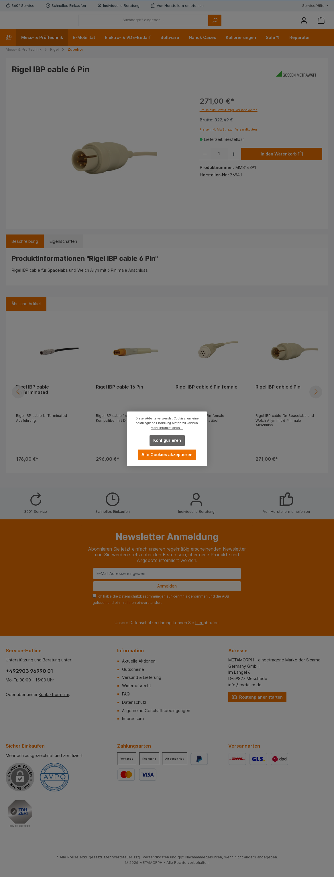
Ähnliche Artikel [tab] (26, 312)
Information (130, 650)
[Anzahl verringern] (205, 162)
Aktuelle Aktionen (139, 661)
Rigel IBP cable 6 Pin (278, 395)
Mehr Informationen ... (167, 427)
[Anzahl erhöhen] (233, 162)
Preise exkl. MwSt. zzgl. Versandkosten (229, 119)
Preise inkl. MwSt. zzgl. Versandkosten (228, 138)
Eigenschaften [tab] (63, 250)
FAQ (126, 693)
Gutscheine (133, 669)
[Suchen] (246, 24)
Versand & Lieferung (141, 677)
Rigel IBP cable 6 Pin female (206, 395)
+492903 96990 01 (29, 671)
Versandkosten (156, 857)
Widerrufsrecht (136, 685)
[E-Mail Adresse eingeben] (167, 573)
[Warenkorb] (321, 24)
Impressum (133, 718)
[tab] (25, 250)
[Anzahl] (219, 162)
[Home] (11, 46)
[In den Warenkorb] (281, 162)
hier (199, 622)
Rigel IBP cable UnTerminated (32, 398)
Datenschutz (134, 702)
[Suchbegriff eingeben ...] (175, 24)
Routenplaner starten (257, 696)
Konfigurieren (167, 440)
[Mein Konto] (304, 24)
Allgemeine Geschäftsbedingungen (156, 710)
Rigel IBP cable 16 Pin (119, 395)
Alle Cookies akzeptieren (167, 454)
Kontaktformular (54, 694)
